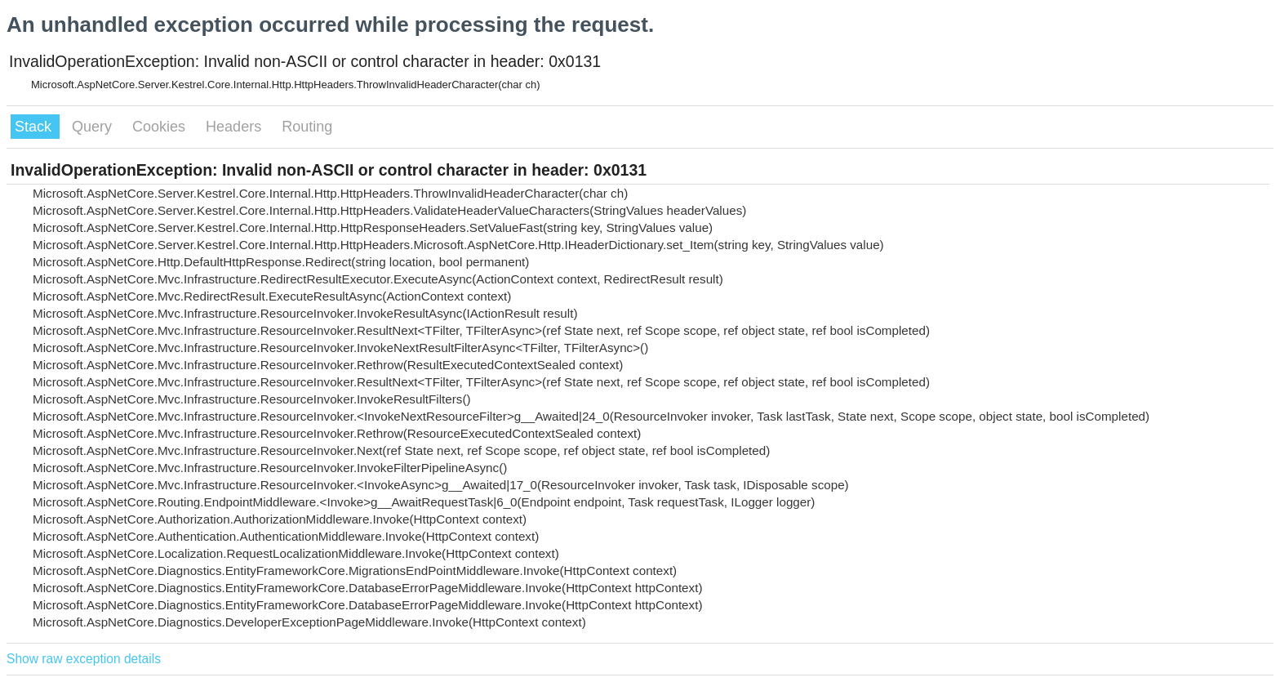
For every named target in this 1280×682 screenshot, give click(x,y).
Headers (235, 126)
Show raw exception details (84, 659)
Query (94, 126)
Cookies (160, 126)
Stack (35, 126)
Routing (307, 126)
